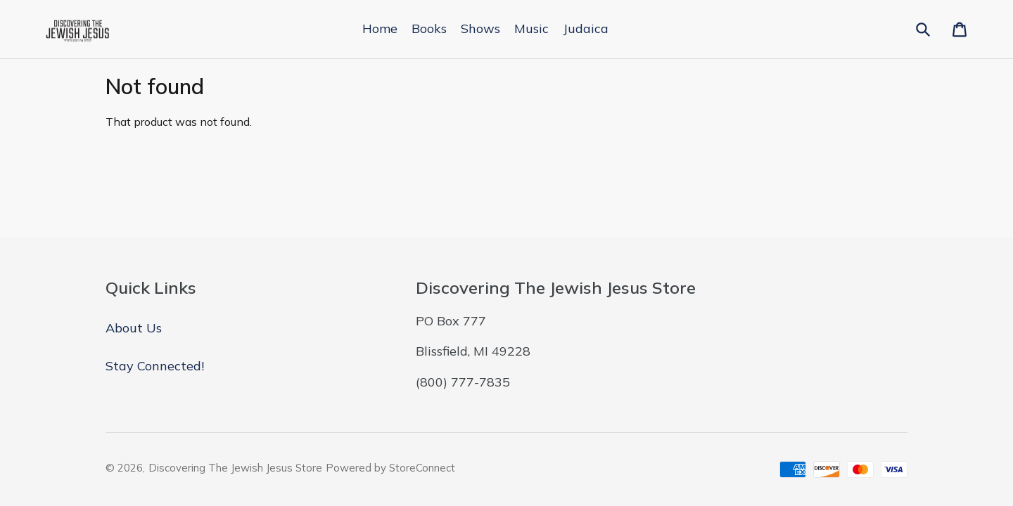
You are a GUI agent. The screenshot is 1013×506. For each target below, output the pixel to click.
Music (531, 28)
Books (429, 28)
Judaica (586, 28)
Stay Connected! (155, 366)
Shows (480, 28)
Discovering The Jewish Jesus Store (235, 467)
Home (379, 28)
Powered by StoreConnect (390, 467)
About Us (134, 328)
